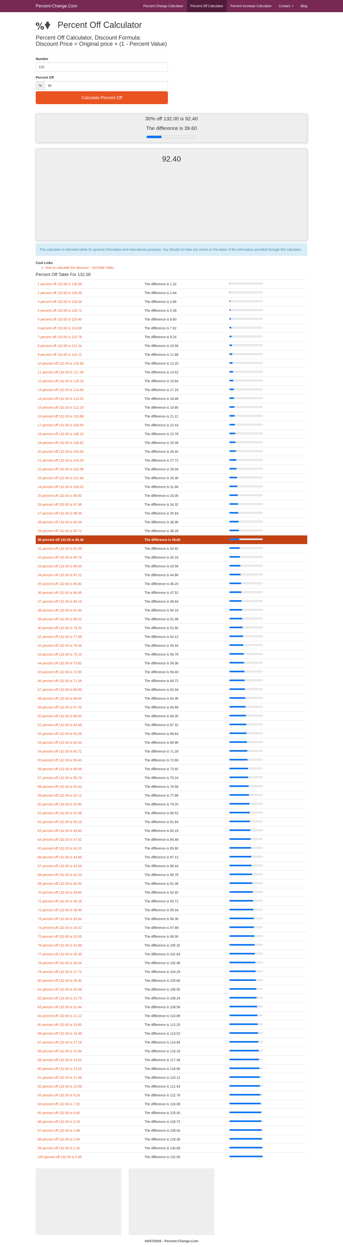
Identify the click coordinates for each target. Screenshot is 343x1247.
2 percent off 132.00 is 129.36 (60, 293)
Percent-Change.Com (56, 6)
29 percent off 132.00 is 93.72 (60, 531)
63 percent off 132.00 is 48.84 (60, 831)
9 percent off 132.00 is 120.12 (60, 354)
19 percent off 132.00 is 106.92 (61, 443)
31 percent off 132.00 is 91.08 (60, 548)
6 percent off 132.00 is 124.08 (60, 328)
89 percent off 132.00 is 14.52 (60, 1060)
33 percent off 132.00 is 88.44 (60, 566)
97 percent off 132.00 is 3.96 (59, 1130)
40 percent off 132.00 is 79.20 (60, 628)
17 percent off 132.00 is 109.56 (61, 425)
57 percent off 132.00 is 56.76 (60, 778)
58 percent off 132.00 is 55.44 (60, 787)
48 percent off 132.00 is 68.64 (60, 698)
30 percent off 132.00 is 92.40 (61, 540)
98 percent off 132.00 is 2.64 (59, 1139)
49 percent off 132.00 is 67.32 (60, 707)
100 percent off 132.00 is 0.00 (60, 1157)
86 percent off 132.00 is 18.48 (60, 1033)
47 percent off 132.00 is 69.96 (60, 690)
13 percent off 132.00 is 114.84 (61, 390)
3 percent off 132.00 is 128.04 (60, 302)
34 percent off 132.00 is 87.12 (60, 575)
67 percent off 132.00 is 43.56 (60, 866)
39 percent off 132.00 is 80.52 (60, 619)
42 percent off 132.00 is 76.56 (60, 645)
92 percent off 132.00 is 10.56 (60, 1086)
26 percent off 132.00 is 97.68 (60, 504)
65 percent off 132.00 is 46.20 (60, 848)
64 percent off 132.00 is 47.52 (60, 839)
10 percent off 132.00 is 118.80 (61, 363)
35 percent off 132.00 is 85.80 (60, 584)
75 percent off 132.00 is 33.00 (60, 936)
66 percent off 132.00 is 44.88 (60, 857)
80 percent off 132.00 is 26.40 (60, 980)
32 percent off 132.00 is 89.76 (60, 557)
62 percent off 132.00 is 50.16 (60, 822)
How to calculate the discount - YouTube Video (79, 268)
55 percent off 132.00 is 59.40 (60, 760)
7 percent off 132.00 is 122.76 (60, 337)
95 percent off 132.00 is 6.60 (59, 1113)
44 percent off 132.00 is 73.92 (60, 663)
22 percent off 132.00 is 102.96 (61, 469)
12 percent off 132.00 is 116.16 (61, 381)
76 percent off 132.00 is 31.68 (60, 945)
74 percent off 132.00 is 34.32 (60, 928)
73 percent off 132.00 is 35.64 (60, 919)
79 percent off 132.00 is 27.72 (60, 972)
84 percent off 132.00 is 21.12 (60, 1016)
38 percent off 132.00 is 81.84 (60, 610)
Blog (304, 6)
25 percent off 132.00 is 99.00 (60, 496)
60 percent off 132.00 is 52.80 (60, 804)
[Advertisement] (171, 206)
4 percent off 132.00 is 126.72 (60, 310)
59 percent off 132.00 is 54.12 (60, 795)
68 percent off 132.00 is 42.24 (60, 875)
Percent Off (207, 6)
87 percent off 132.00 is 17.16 (60, 1042)
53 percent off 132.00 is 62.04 (60, 742)
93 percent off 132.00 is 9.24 (59, 1095)
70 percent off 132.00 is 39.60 (60, 892)
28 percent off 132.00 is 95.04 (60, 522)
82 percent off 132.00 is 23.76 (60, 998)
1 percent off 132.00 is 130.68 (60, 284)
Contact (286, 6)
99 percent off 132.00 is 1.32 (59, 1148)
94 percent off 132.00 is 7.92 (59, 1104)
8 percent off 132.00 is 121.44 (60, 346)
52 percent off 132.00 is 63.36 (60, 734)
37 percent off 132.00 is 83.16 (60, 601)
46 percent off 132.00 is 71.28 (60, 681)
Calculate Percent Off (101, 97)
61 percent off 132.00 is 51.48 (60, 813)
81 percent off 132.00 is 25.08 (60, 989)
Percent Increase (251, 6)
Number (42, 59)
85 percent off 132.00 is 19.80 (60, 1025)
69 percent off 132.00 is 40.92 (60, 884)
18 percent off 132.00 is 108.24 (61, 434)
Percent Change (163, 6)
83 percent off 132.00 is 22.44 (60, 1007)
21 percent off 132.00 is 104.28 (61, 460)
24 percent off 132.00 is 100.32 (61, 487)
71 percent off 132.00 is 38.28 (60, 901)
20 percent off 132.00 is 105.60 (61, 451)
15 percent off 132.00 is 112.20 (61, 407)
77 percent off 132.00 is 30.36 (60, 954)
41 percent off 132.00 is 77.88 (60, 637)
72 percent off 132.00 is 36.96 (60, 910)
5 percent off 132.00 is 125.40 (60, 319)
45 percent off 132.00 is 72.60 (60, 672)
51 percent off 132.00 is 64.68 (60, 725)
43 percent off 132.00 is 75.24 (60, 654)
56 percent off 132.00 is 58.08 (60, 769)
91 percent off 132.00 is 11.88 (60, 1077)
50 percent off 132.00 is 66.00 (60, 716)
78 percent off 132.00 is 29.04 (60, 963)
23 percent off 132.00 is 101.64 (61, 478)
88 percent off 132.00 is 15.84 (60, 1051)
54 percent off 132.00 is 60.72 (60, 751)
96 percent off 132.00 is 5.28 (59, 1122)
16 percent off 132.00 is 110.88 (61, 416)
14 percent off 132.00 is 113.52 (61, 399)
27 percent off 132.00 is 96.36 (60, 513)
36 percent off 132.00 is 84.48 (60, 593)
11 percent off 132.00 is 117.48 (61, 372)
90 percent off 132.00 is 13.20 (60, 1069)
